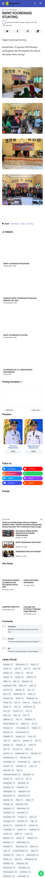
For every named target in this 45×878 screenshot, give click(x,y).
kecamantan (9, 796)
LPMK (18, 834)
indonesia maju (10, 757)
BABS (6, 681)
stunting (30, 224)
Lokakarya (34, 829)
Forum (32, 736)
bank (33, 685)
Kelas (19, 800)
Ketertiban (8, 812)
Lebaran (33, 825)
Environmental (22, 732)
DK (34, 724)
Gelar (16, 740)
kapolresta (28, 774)
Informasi (25, 757)
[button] (4, 3)
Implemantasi (21, 753)
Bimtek (7, 702)
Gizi (38, 740)
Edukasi (36, 728)
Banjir (22, 685)
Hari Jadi (17, 749)
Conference (29, 707)
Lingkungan (9, 829)
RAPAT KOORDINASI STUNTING (15, 335)
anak (18, 669)
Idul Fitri (7, 753)
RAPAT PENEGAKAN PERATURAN (28, 542)
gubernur (8, 745)
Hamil (32, 745)
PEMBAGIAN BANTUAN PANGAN (28, 551)
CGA (17, 707)
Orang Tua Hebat (20, 851)
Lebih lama (35, 410)
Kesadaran (8, 808)
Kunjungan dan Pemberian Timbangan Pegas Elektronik (32, 609)
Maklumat (8, 838)
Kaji (19, 770)
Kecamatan (23, 796)
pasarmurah (32, 855)
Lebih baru (9, 410)
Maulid (20, 838)
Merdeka (8, 846)
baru (31, 690)
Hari (6, 749)
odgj (6, 851)
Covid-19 (17, 711)
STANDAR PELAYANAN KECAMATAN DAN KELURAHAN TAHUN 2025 (10, 583)
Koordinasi (13, 10)
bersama (8, 698)
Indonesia (36, 753)
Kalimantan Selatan (11, 774)
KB (28, 779)
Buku (26, 702)
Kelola (29, 800)
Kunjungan (8, 821)
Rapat (23, 224)
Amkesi (7, 669)
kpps (33, 817)
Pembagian (24, 868)
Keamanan (23, 783)
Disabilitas (30, 719)
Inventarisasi (24, 762)
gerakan (27, 740)
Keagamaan (9, 783)
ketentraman (23, 808)
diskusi (25, 724)
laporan (7, 825)
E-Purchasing (22, 728)
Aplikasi (7, 673)
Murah (34, 846)
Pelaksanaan (31, 859)
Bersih (20, 698)
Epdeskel (8, 736)
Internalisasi (9, 762)
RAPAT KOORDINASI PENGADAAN (16, 264)
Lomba (7, 834)
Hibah (28, 749)
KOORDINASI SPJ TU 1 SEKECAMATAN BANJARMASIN (17, 371)
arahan (19, 673)
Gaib (6, 740)
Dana (6, 715)
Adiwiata (8, 664)
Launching (20, 825)
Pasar (20, 855)
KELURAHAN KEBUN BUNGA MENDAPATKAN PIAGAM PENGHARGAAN (27, 533)
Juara (32, 766)
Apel (36, 669)
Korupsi (22, 817)
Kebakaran (22, 787)
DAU (26, 715)
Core (6, 711)
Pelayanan (22, 863)
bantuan (7, 690)
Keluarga (8, 804)
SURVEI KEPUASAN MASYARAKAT (31, 581)
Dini (19, 719)
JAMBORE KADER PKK (10, 607)
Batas (7, 694)
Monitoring (21, 846)
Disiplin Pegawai (10, 724)
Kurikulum (22, 821)
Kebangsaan (9, 791)
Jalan (36, 762)
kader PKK (8, 770)
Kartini (19, 779)
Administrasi (21, 664)
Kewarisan (22, 812)
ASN (29, 673)
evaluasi (20, 736)
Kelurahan (21, 804)
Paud (18, 859)
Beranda (5, 10)
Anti (27, 669)
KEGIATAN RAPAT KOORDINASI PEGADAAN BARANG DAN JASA (19, 299)
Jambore (8, 766)
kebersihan (24, 791)
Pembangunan (10, 872)
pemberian (25, 872)
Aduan (34, 664)
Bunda (7, 707)
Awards (19, 677)
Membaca (8, 842)
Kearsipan (8, 787)
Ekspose (8, 732)
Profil (13, 451)
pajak (34, 851)
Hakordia (21, 745)
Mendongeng (23, 842)
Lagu (33, 821)
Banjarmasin (9, 685)
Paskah (7, 859)
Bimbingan (32, 698)
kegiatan (8, 800)
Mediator (32, 838)
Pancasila (8, 855)
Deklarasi (8, 719)
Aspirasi (7, 677)
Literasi (22, 829)
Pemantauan (9, 868)
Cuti (29, 711)
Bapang (20, 690)
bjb (17, 702)
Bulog (36, 702)
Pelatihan (8, 863)
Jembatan (21, 766)
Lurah (28, 834)
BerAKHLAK (19, 694)
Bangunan (27, 681)
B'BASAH (31, 677)
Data (17, 715)
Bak (16, 681)
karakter (7, 779)
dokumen (8, 728)
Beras (31, 694)
